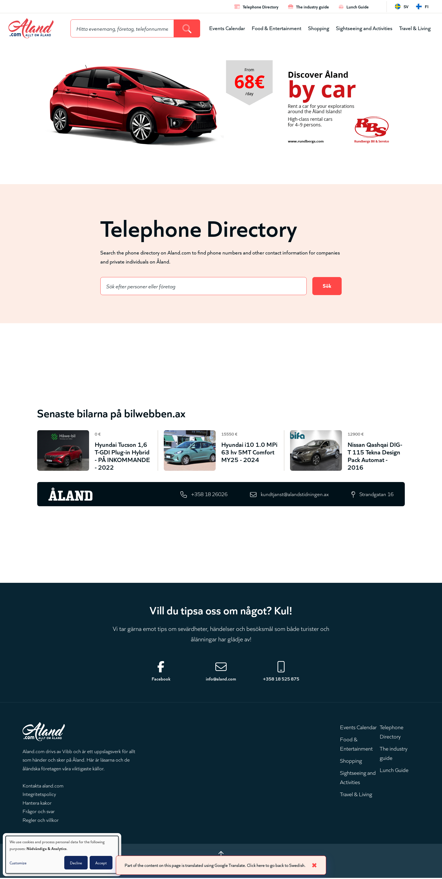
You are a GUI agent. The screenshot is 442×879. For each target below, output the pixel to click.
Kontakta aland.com (43, 786)
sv (406, 6)
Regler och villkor (41, 820)
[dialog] (62, 854)
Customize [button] (18, 862)
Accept (101, 862)
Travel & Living (415, 28)
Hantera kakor (37, 803)
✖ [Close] (318, 864)
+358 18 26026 (207, 494)
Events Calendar (227, 28)
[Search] (187, 28)
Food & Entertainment (276, 28)
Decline (76, 862)
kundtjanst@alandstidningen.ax (294, 494)
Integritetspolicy (39, 794)
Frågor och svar (39, 812)
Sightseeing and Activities (364, 28)
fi (426, 6)
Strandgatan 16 (376, 494)
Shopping (318, 28)
